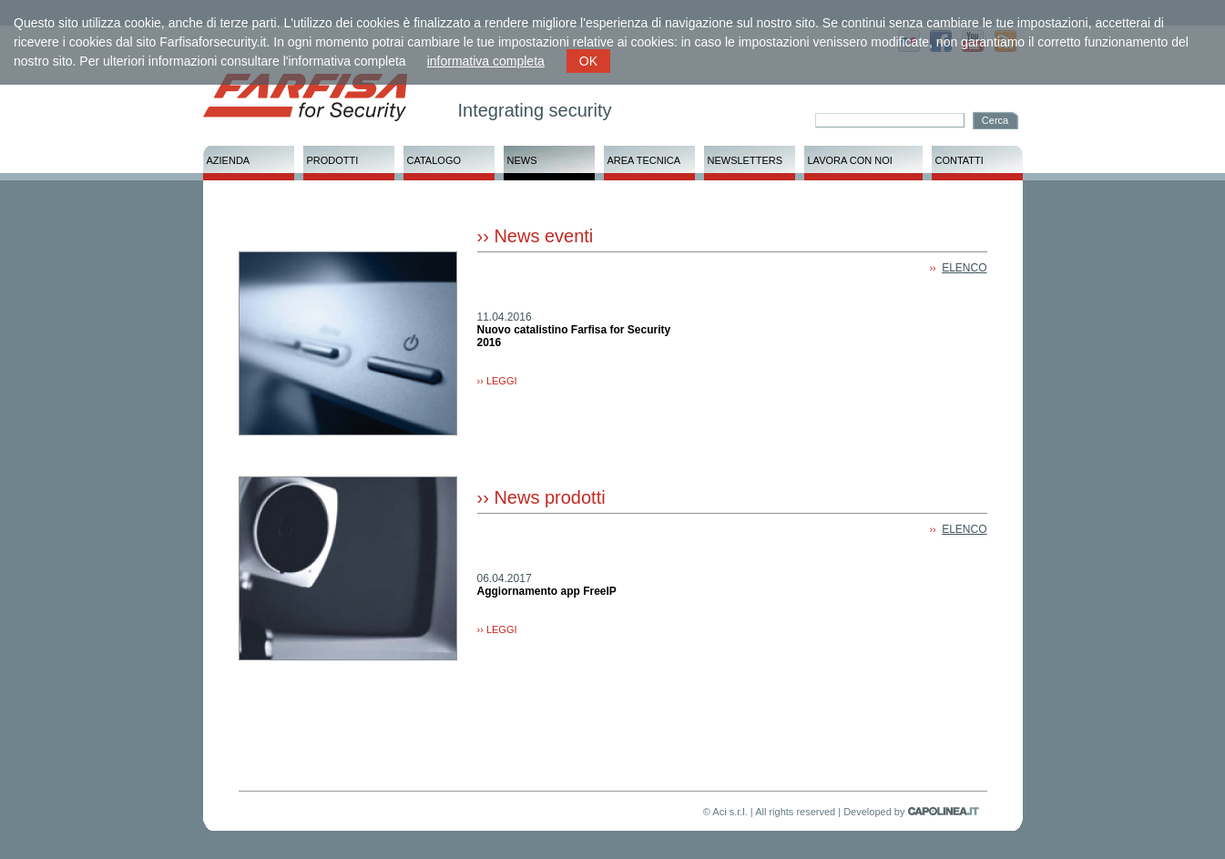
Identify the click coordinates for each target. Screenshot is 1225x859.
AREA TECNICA (644, 160)
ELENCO (964, 267)
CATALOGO (434, 160)
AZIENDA (228, 160)
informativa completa (486, 61)
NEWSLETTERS (745, 160)
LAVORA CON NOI (850, 160)
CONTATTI (959, 160)
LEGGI (501, 380)
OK (588, 61)
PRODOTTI (333, 160)
